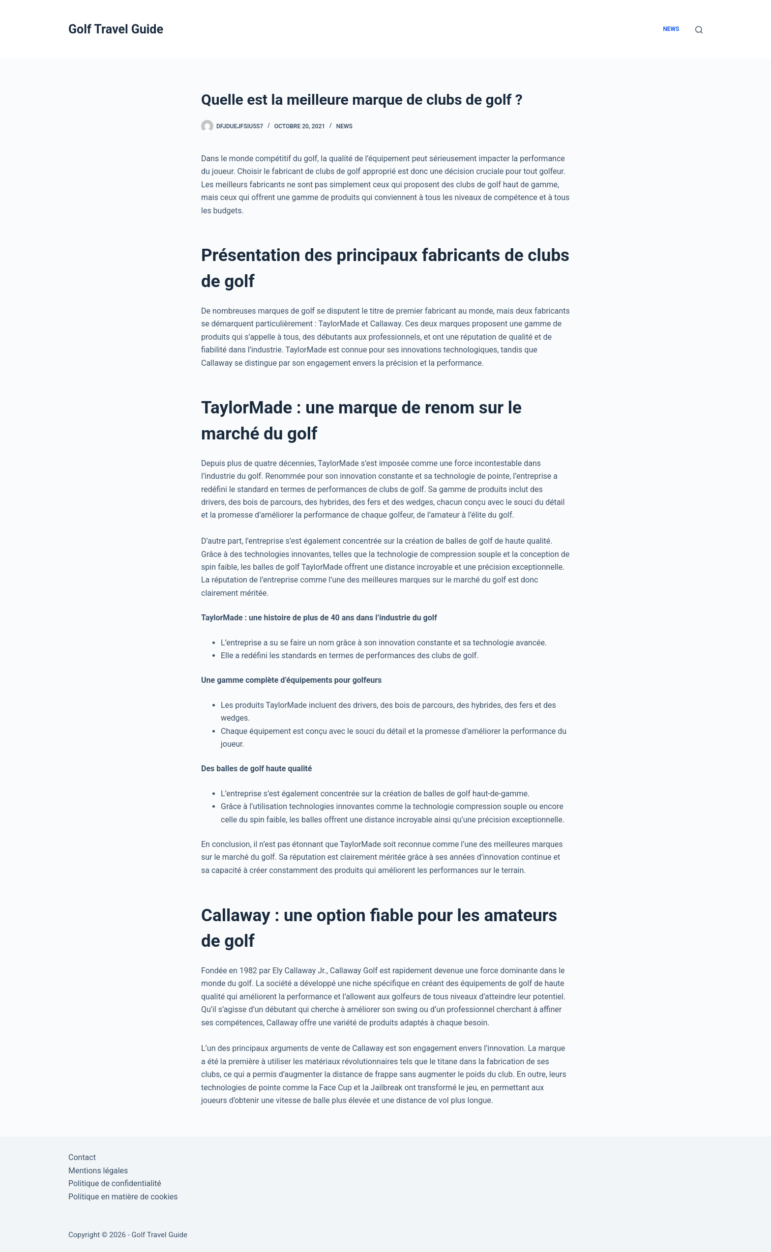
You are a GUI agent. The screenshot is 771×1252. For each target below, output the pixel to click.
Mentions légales (98, 1170)
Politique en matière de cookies (123, 1196)
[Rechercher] (699, 29)
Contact (82, 1157)
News (671, 29)
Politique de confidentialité (114, 1183)
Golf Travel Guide (115, 29)
